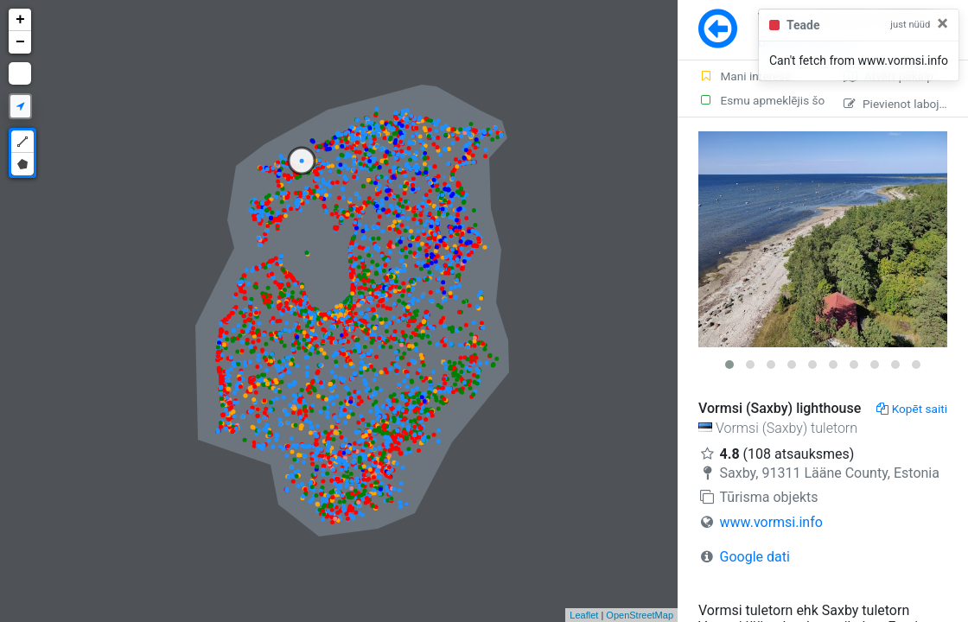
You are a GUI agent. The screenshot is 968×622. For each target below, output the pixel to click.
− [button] (20, 42)
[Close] (942, 23)
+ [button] (20, 20)
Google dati (755, 557)
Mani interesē (744, 76)
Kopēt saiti (911, 409)
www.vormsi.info (771, 522)
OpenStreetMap (639, 615)
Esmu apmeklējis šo (760, 100)
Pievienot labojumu (903, 104)
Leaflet (584, 615)
